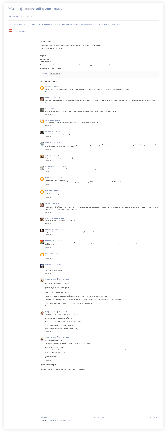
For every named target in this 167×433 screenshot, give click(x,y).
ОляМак (47, 98)
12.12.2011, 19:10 (55, 120)
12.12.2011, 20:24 (57, 177)
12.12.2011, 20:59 (63, 190)
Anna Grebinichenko (51, 190)
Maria (47, 203)
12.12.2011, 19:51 (61, 166)
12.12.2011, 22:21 (59, 218)
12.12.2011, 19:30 (55, 142)
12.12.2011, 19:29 (57, 131)
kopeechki (48, 131)
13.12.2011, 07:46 (53, 253)
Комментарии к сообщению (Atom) (60, 420)
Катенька (48, 264)
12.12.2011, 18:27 (56, 98)
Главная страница (99, 417)
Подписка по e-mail (21, 31)
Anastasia (48, 177)
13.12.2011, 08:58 (57, 264)
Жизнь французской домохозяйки (35, 9)
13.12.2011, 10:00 (64, 279)
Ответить (48, 92)
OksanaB (48, 240)
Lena (46, 109)
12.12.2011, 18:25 (57, 86)
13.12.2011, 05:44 (56, 240)
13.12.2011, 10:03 (64, 312)
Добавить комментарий (48, 365)
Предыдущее (154, 417)
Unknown (48, 86)
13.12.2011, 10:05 (64, 337)
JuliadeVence (49, 229)
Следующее (44, 417)
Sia (46, 253)
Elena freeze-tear (50, 166)
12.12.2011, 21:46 (54, 203)
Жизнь (47, 73)
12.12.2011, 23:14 (59, 229)
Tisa (46, 155)
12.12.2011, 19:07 (54, 109)
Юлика (47, 142)
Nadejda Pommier (50, 279)
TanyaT (47, 120)
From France (49, 218)
